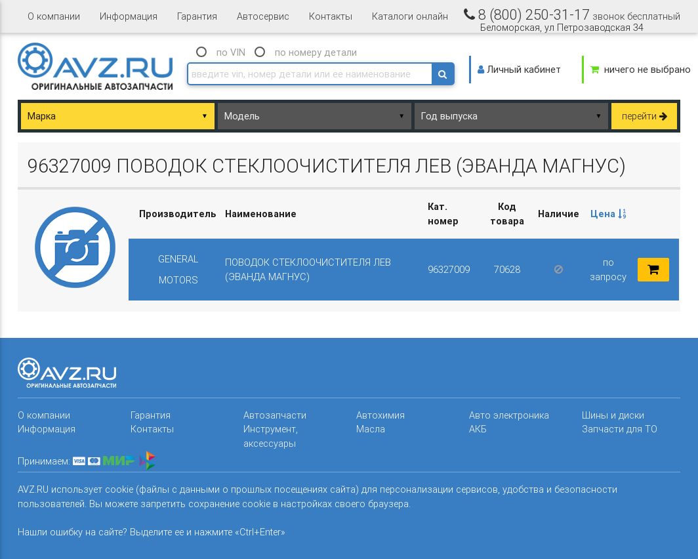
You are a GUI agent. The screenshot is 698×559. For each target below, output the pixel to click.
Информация (128, 16)
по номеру (316, 52)
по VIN (230, 52)
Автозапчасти (274, 415)
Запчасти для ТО (619, 429)
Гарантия (197, 16)
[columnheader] (608, 214)
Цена (608, 213)
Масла (370, 429)
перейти (644, 116)
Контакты (330, 16)
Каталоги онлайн (410, 16)
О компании (54, 16)
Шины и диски (613, 415)
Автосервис (263, 16)
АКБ (478, 429)
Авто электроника (509, 415)
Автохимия (380, 415)
